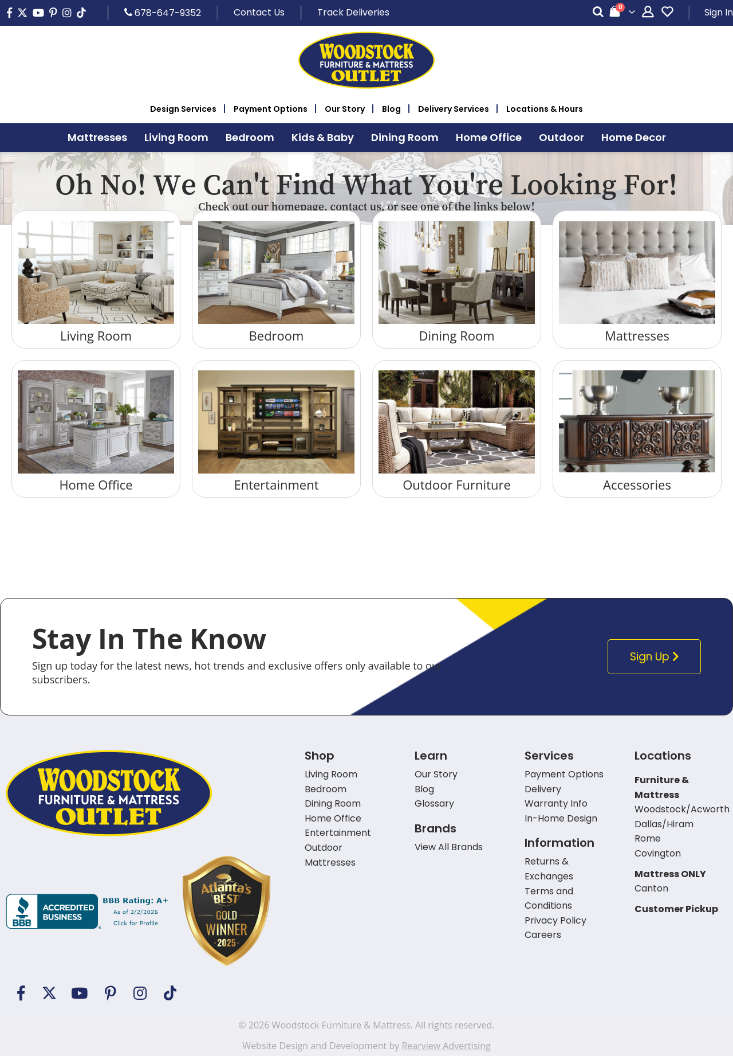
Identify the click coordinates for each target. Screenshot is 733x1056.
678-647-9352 (162, 12)
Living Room (96, 335)
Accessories (637, 484)
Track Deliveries (353, 12)
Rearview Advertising (445, 1045)
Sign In (718, 12)
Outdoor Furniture (457, 484)
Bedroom (276, 335)
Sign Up (657, 656)
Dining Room (456, 335)
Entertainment (276, 484)
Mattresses (637, 335)
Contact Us (259, 12)
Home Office (95, 484)
